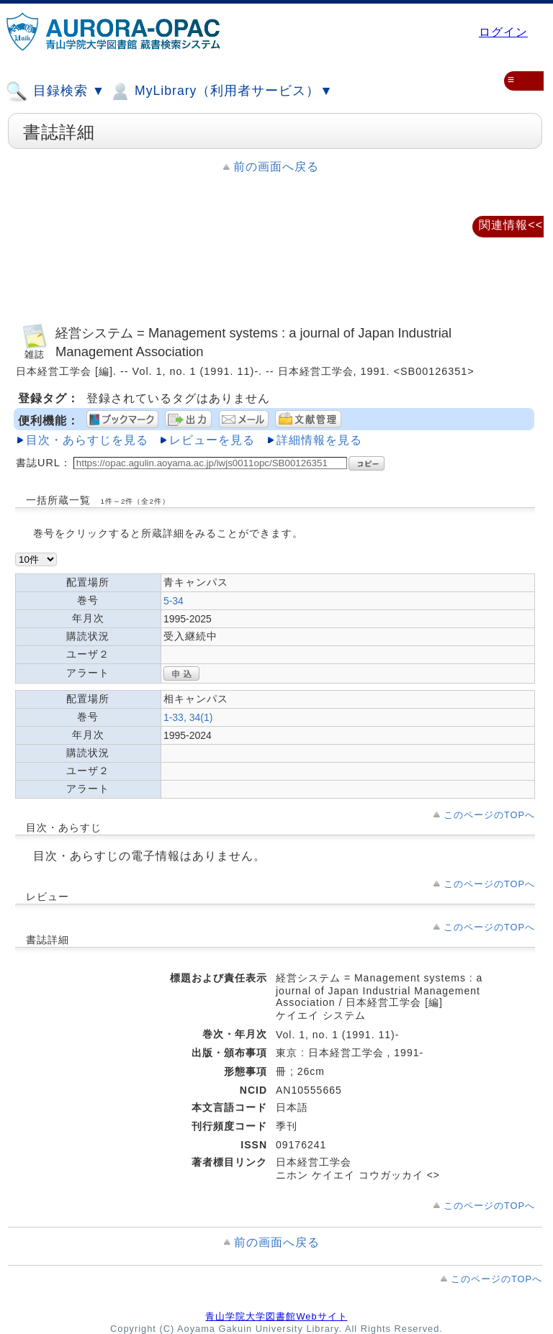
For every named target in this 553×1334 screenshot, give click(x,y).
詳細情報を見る (319, 440)
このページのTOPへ (489, 814)
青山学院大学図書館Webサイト (276, 1316)
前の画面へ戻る (276, 166)
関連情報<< (511, 225)
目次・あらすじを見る (87, 440)
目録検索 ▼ (55, 91)
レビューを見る (212, 440)
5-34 (173, 601)
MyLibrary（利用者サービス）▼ (221, 91)
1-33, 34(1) (187, 717)
